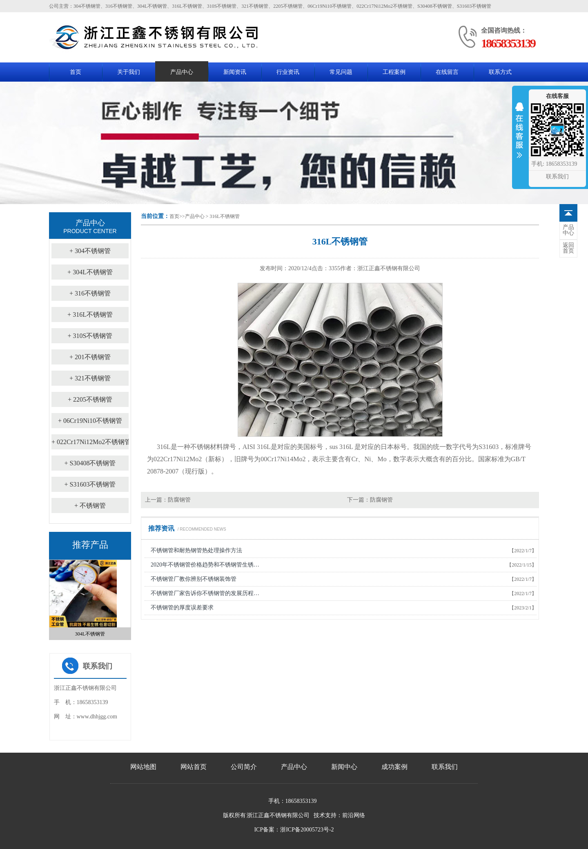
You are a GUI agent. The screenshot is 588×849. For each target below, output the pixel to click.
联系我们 (445, 766)
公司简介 (244, 766)
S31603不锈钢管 (90, 484)
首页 (75, 72)
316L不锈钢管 (224, 216)
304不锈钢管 (90, 250)
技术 (319, 815)
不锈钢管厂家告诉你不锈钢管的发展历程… (205, 593)
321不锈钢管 (90, 378)
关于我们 (128, 72)
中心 (568, 230)
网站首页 (193, 766)
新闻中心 (344, 766)
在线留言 (447, 72)
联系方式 (500, 72)
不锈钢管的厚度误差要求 (182, 608)
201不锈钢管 (90, 356)
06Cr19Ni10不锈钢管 (90, 420)
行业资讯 (287, 72)
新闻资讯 (234, 72)
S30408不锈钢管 (90, 463)
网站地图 (143, 766)
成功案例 (394, 766)
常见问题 (341, 72)
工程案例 (394, 72)
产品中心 (181, 72)
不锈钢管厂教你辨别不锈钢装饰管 (193, 579)
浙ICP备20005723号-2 (307, 830)
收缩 (519, 135)
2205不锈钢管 (90, 399)
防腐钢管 (179, 500)
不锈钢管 (90, 505)
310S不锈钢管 (90, 335)
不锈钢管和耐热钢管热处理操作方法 (196, 550)
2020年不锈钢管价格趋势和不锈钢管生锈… (205, 565)
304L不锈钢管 (90, 272)
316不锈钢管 (90, 293)
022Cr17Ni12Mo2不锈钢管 (91, 441)
